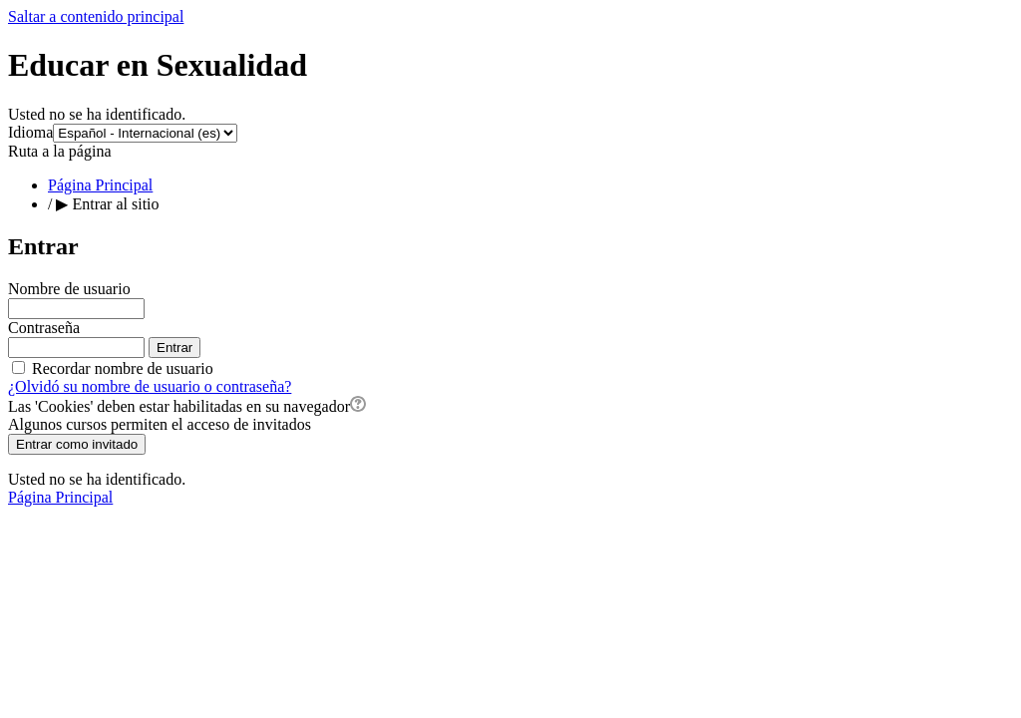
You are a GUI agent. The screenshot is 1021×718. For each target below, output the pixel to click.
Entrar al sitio (115, 203)
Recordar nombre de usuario (122, 368)
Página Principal (100, 185)
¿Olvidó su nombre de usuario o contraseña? (149, 386)
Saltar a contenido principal (95, 16)
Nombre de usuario (69, 288)
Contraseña (44, 327)
